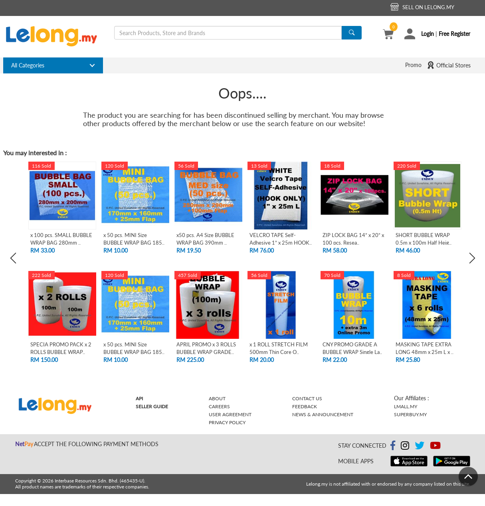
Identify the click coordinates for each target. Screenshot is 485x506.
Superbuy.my (410, 414)
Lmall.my (405, 406)
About (217, 398)
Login (427, 33)
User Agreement (230, 414)
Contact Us (307, 398)
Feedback (304, 406)
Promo (413, 64)
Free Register (454, 33)
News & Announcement (322, 414)
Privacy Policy (227, 422)
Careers (219, 406)
